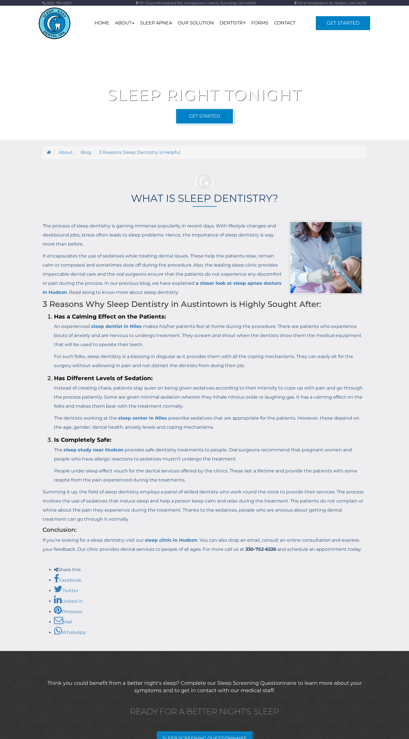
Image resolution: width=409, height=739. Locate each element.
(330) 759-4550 (57, 3)
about (124, 23)
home (102, 23)
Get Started (343, 23)
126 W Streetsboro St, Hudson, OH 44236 (330, 3)
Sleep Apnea (156, 23)
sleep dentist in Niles (116, 326)
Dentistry (233, 23)
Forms (259, 23)
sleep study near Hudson (94, 450)
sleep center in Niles (142, 418)
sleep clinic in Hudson (171, 540)
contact (284, 23)
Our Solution (196, 23)
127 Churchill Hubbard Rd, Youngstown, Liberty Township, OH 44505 (196, 3)
